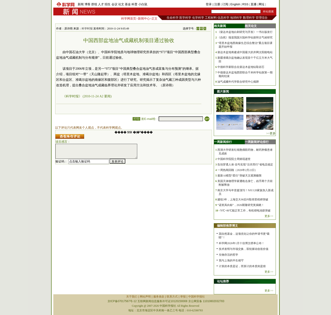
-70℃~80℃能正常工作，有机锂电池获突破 (245, 210)
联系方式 (172, 296)
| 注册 (216, 4)
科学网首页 (128, 18)
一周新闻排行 (223, 142)
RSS (245, 4)
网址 (262, 4)
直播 (254, 4)
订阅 (225, 4)
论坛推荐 (223, 281)
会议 (114, 4)
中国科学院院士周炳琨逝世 (234, 159)
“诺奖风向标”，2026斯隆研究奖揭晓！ (240, 205)
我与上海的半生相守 (231, 260)
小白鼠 (142, 4)
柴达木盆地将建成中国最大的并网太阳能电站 (245, 52)
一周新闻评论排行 (257, 142)
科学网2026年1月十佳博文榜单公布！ (241, 243)
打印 (136, 119)
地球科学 (236, 17)
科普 (134, 4)
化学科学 (198, 17)
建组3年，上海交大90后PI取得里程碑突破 (242, 199)
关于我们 (131, 296)
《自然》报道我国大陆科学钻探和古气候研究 (245, 37)
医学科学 (185, 17)
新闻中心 (144, 18)
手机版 (271, 4)
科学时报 (87, 28)
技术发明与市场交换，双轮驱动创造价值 (243, 249)
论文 (121, 4)
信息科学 (223, 17)
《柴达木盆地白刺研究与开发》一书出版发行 (245, 32)
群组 (94, 4)
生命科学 (173, 17)
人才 (101, 4)
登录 (209, 4)
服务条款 (158, 296)
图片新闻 (223, 91)
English (235, 4)
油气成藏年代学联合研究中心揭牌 (238, 81)
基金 (128, 4)
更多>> (269, 216)
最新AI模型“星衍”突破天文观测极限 (239, 175)
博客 (88, 4)
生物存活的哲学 (228, 254)
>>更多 (271, 133)
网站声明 (145, 296)
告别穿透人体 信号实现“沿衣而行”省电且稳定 (245, 164)
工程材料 (211, 17)
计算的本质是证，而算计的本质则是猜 (242, 266)
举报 (183, 296)
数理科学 (249, 17)
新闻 (81, 4)
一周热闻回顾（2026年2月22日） (237, 170)
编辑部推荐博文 (227, 225)
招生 (108, 4)
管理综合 (262, 17)
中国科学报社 (196, 296)
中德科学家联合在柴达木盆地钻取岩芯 (240, 67)
